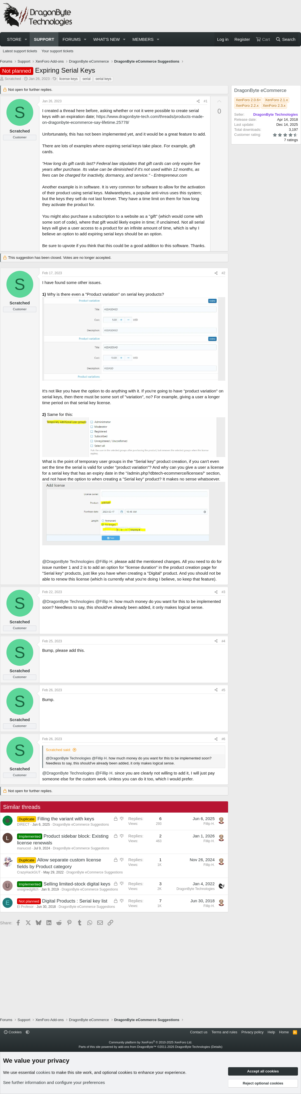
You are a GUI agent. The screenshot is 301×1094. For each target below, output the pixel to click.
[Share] (198, 101)
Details (216, 1046)
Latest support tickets (20, 51)
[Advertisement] (196, 16)
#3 (223, 592)
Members (143, 39)
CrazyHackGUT (29, 872)
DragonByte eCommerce (260, 90)
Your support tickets (58, 51)
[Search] (285, 39)
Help (271, 1032)
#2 (223, 273)
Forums (72, 39)
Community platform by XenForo (150, 1042)
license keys (68, 79)
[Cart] (263, 39)
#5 (223, 690)
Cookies (13, 1032)
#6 (223, 739)
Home (284, 1032)
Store (14, 39)
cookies (43, 1072)
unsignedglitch (28, 889)
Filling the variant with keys (65, 818)
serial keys (104, 79)
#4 (223, 641)
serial (86, 79)
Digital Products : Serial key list (74, 901)
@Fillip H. (104, 561)
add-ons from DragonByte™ (137, 1046)
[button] (26, 39)
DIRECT (23, 825)
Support (44, 39)
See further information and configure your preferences (54, 1082)
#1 (205, 101)
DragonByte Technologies (192, 1046)
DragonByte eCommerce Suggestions (81, 825)
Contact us (198, 1032)
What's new (106, 39)
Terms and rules (224, 1032)
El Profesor (25, 907)
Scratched (13, 79)
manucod (24, 848)
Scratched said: (58, 750)
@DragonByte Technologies (68, 561)
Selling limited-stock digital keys (77, 884)
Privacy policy (252, 1032)
